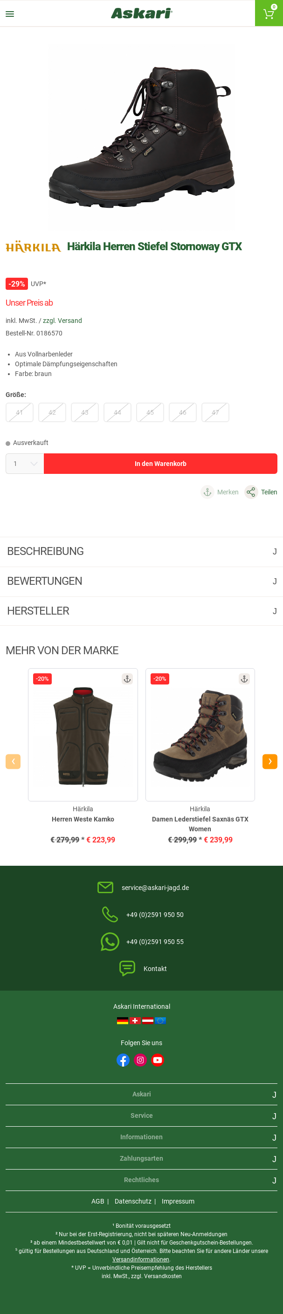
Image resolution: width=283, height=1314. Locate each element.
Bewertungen (45, 581)
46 (182, 412)
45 (150, 412)
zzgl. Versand (62, 320)
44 (117, 412)
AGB (97, 1201)
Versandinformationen (140, 1259)
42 (52, 412)
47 (215, 412)
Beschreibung (46, 551)
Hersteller (39, 610)
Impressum (178, 1201)
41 (19, 412)
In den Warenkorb (160, 463)
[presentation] (13, 761)
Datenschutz (133, 1201)
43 (85, 412)
